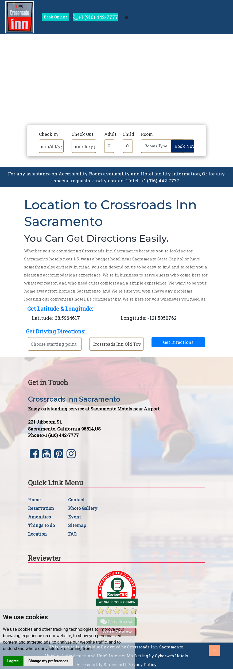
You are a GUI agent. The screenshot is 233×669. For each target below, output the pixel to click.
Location (37, 534)
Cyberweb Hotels (171, 655)
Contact (76, 499)
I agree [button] (13, 661)
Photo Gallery (83, 508)
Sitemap (77, 525)
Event (74, 517)
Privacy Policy (142, 664)
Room (147, 134)
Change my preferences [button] (48, 661)
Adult (110, 134)
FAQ (72, 534)
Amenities (39, 517)
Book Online (56, 17)
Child (128, 134)
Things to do (41, 525)
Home (34, 499)
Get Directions (178, 342)
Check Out (83, 134)
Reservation (41, 508)
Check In (48, 134)
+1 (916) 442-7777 (98, 17)
